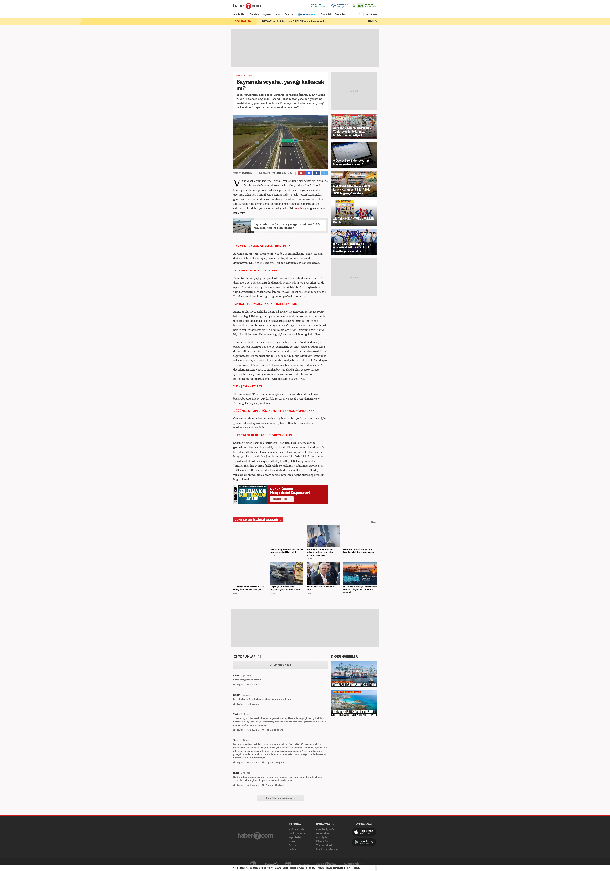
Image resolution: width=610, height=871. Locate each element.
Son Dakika (239, 14)
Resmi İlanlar (342, 14)
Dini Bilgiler (322, 837)
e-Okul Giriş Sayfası (326, 829)
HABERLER (240, 76)
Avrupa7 (288, 864)
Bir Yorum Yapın (280, 665)
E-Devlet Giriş (323, 841)
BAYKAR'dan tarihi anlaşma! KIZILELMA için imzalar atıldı (294, 21)
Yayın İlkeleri (295, 837)
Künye (292, 841)
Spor (277, 14)
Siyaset (267, 14)
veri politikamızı (336, 868)
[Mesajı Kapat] (376, 868)
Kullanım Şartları (297, 829)
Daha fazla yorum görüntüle (280, 798)
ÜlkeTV (304, 864)
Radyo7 (271, 864)
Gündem (254, 14)
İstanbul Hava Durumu (327, 849)
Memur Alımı (322, 833)
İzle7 (326, 864)
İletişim (292, 849)
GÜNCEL (251, 76)
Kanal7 (253, 864)
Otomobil (326, 14)
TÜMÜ (372, 21)
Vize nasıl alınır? (324, 845)
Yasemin (352, 864)
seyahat (299, 208)
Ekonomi (289, 14)
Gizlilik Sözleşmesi (298, 833)
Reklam (292, 845)
